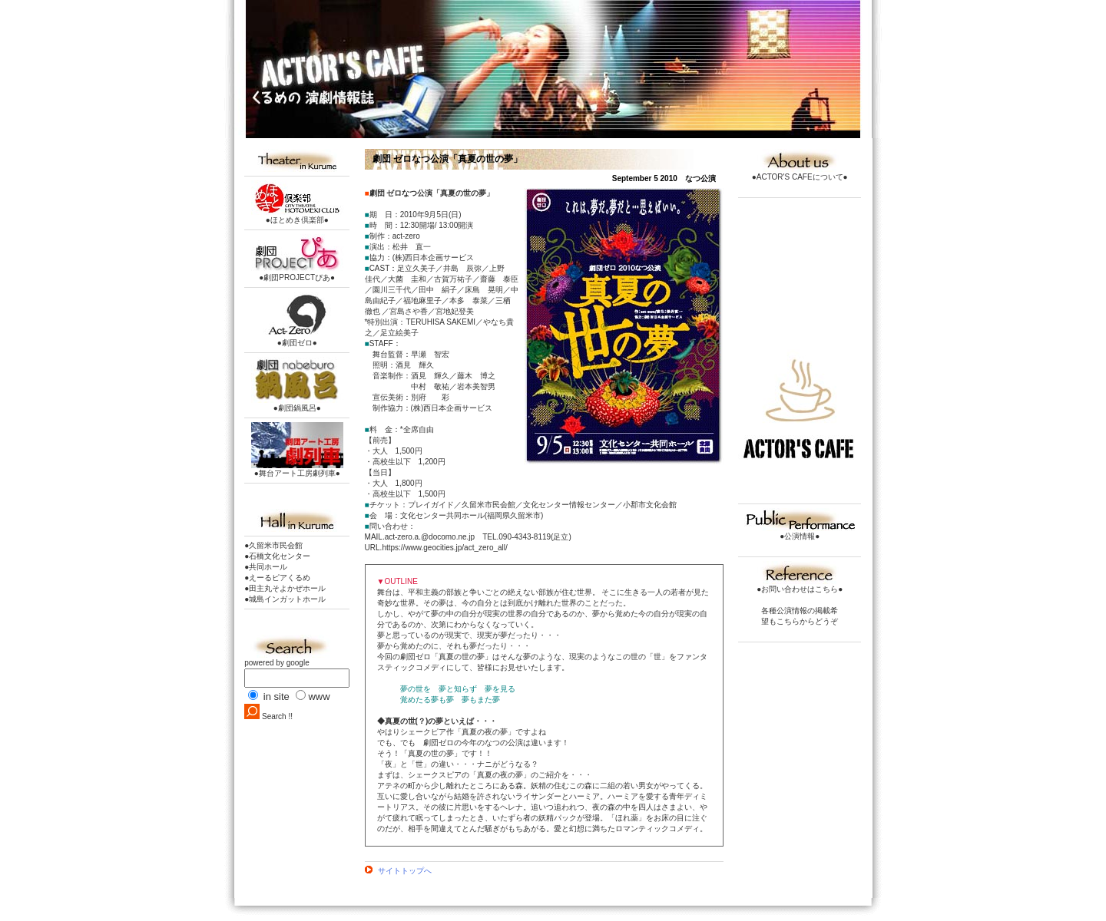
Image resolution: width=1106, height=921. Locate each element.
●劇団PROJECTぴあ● (297, 274)
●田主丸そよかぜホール (285, 588)
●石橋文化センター (277, 556)
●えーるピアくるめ (277, 577)
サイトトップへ (398, 871)
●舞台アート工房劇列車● (297, 469)
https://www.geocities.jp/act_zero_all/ (444, 547)
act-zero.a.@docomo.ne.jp (430, 537)
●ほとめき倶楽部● (297, 216)
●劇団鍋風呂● (297, 404)
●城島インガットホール (285, 599)
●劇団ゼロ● (297, 339)
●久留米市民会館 (273, 545)
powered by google (277, 663)
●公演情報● (799, 532)
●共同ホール (265, 567)
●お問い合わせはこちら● (799, 585)
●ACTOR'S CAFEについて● (799, 173)
